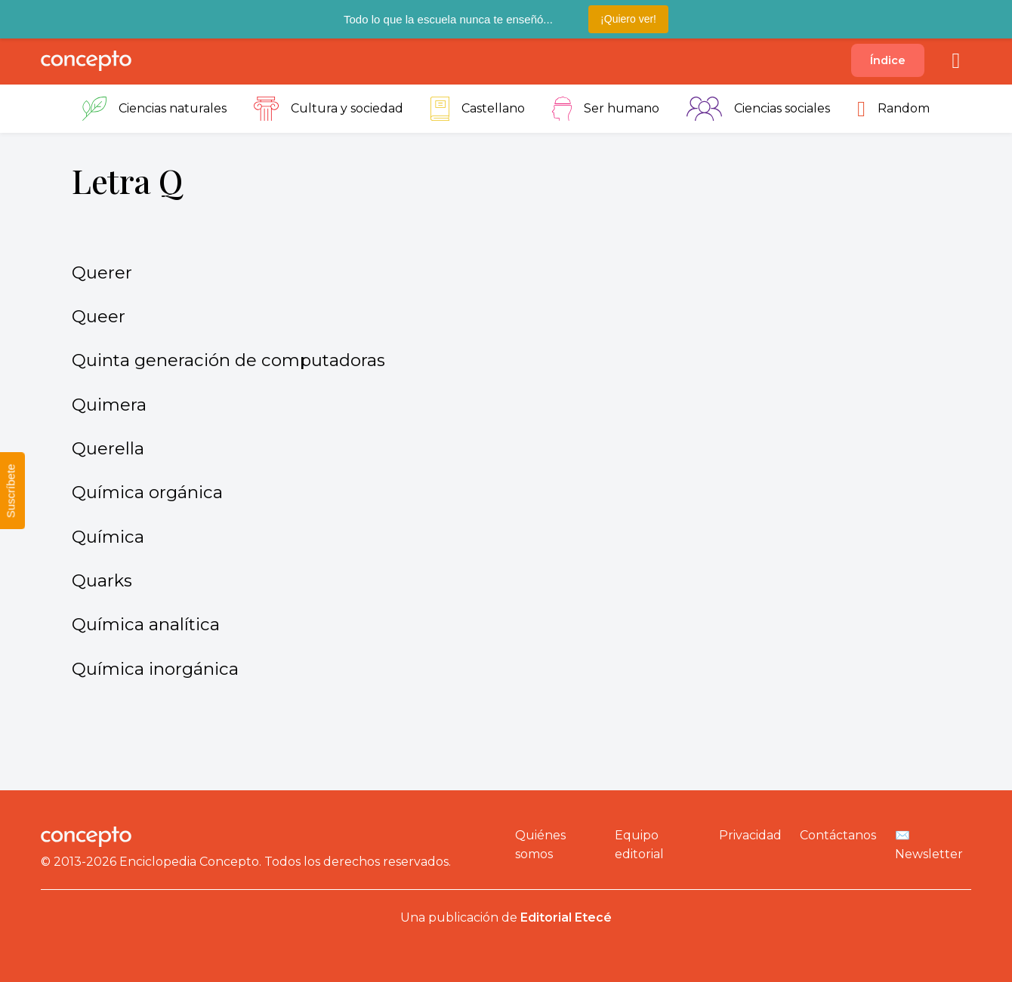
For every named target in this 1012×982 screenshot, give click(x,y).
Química (108, 536)
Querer (102, 272)
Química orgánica (147, 492)
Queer (98, 316)
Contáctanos (838, 835)
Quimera (109, 404)
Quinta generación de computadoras (228, 360)
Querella (108, 448)
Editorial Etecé (566, 917)
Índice (888, 60)
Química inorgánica (155, 668)
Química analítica (146, 624)
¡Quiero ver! (628, 19)
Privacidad (750, 835)
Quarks (102, 580)
